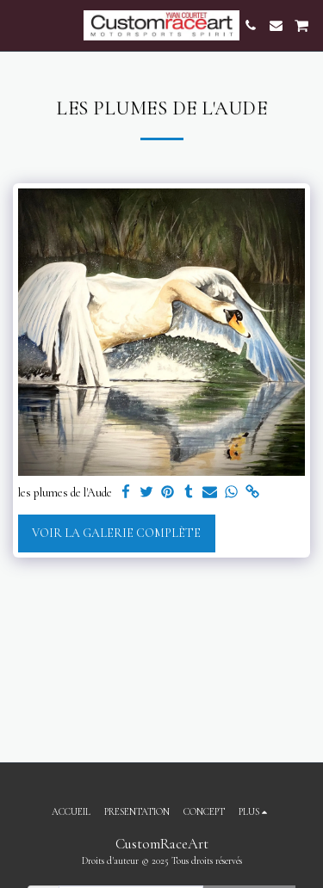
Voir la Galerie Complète (116, 533)
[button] (19, 25)
